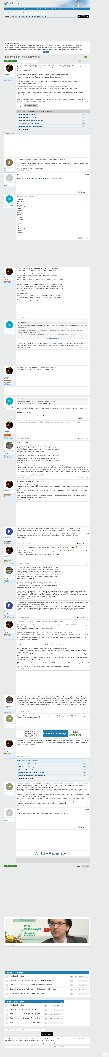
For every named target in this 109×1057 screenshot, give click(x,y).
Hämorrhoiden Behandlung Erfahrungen (31, 120)
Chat (46, 9)
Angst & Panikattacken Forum (22, 1029)
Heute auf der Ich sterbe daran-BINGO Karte (27, 993)
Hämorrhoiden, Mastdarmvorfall (22, 56)
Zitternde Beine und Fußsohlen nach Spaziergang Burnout (33, 989)
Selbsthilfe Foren (23, 9)
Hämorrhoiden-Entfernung (27, 114)
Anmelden (85, 9)
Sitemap (65, 1046)
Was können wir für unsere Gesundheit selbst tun (29, 1018)
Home (7, 9)
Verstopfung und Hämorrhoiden (29, 123)
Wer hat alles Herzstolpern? (21, 976)
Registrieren (76, 9)
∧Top (105, 1055)
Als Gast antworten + (11, 61)
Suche (32, 9)
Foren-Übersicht (9, 1029)
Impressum (39, 1046)
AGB (61, 1046)
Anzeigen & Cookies (54, 1046)
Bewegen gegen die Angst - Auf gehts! (25, 1014)
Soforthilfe (53, 9)
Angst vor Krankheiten (38, 1029)
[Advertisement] (52, 514)
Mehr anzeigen (24, 129)
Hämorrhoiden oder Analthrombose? (30, 126)
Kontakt (28, 1046)
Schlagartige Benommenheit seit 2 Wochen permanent (31, 985)
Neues (13, 9)
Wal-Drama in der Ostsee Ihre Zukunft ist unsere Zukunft (32, 980)
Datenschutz (45, 1046)
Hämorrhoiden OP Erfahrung (28, 117)
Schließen (46, 52)
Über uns (33, 1046)
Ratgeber (39, 9)
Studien (61, 9)
